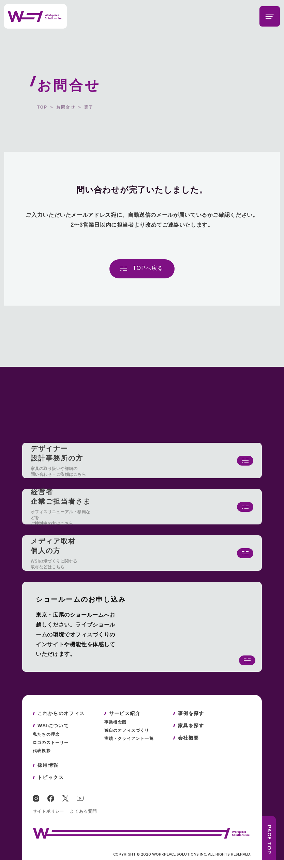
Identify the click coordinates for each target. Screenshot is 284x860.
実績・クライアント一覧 (129, 738)
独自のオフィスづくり (126, 730)
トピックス (51, 777)
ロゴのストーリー (51, 742)
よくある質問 (83, 811)
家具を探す (191, 725)
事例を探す (191, 713)
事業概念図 (115, 722)
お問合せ (65, 107)
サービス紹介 (124, 713)
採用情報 (48, 765)
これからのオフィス (61, 713)
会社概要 (188, 738)
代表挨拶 (42, 750)
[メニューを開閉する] (269, 16)
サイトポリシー (48, 811)
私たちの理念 (46, 734)
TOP (42, 107)
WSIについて (53, 725)
